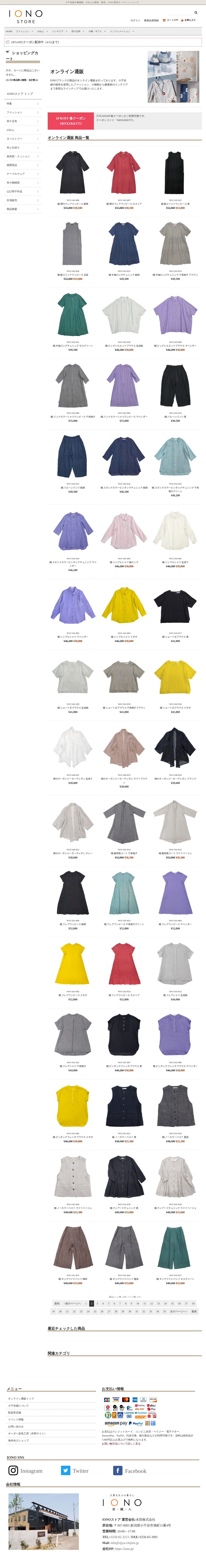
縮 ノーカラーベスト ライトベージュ (73, 1208)
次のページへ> (178, 1311)
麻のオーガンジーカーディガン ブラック (175, 778)
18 (193, 1303)
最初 (57, 1303)
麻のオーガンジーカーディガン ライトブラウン (124, 780)
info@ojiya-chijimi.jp (124, 1543)
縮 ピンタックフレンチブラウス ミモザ (73, 1137)
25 (95, 1311)
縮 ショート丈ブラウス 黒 (175, 636)
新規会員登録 (151, 20)
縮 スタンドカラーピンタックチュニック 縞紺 (124, 487)
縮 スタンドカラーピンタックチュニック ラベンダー (72, 564)
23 (81, 1311)
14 (165, 1303)
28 (116, 1311)
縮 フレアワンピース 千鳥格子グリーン (124, 924)
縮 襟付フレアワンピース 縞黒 (73, 203)
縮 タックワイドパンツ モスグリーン (175, 1279)
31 (137, 1311)
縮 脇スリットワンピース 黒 (175, 203)
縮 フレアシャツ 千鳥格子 (73, 1066)
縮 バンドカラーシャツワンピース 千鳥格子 (73, 416)
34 (157, 1311)
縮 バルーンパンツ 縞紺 (73, 487)
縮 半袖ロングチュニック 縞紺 (124, 274)
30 (129, 1311)
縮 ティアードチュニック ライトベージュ (175, 1208)
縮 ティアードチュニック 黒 (124, 1208)
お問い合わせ (16, 1426)
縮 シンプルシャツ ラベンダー (73, 636)
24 (88, 1311)
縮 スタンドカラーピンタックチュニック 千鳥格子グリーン (175, 489)
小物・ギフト (95, 31)
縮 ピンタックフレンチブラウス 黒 (124, 1066)
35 (164, 1311)
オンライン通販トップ (21, 1398)
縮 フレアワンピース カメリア (124, 995)
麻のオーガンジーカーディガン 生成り (73, 778)
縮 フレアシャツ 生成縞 (175, 995)
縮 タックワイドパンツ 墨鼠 (124, 1279)
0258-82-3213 (119, 1537)
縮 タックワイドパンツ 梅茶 (73, 1279)
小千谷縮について (18, 1405)
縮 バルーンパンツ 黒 (175, 416)
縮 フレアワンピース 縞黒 (73, 924)
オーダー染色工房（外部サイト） (27, 1433)
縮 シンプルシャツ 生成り (175, 562)
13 (158, 1303)
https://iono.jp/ (124, 1549)
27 (109, 1311)
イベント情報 (16, 1419)
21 (67, 1311)
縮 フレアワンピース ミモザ (73, 995)
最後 (194, 1311)
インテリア (57, 31)
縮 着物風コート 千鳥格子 (124, 853)
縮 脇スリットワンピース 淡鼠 (73, 274)
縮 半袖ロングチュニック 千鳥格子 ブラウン (175, 274)
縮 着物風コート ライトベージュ (175, 853)
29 (123, 1311)
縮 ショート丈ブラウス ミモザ (175, 707)
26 (102, 1311)
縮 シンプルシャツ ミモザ (124, 636)
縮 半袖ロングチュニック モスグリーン (73, 345)
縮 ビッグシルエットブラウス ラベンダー (175, 345)
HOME (9, 31)
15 (172, 1303)
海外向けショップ (18, 1440)
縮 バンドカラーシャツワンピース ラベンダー (124, 416)
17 (186, 1303)
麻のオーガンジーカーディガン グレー (73, 853)
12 (151, 1303)
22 (74, 1311)
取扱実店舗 (14, 1412)
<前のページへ (72, 1303)
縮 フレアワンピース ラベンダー (175, 924)
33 (150, 1311)
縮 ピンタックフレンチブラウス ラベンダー (175, 1066)
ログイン (135, 20)
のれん (40, 31)
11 (144, 1303)
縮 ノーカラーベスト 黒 (124, 1137)
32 (143, 1311)
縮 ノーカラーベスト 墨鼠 (175, 1137)
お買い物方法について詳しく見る (121, 1443)
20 (60, 1311)
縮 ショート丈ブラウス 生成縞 (73, 707)
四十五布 (75, 31)
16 (179, 1303)
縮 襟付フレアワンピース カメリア (124, 203)
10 (137, 1303)
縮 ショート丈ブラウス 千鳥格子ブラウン (124, 707)
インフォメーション (120, 31)
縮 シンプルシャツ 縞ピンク (124, 562)
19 (53, 1311)
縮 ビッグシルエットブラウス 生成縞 (124, 345)
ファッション (22, 31)
